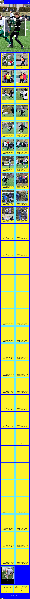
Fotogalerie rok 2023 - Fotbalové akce (16, 23)
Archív (8, 580)
